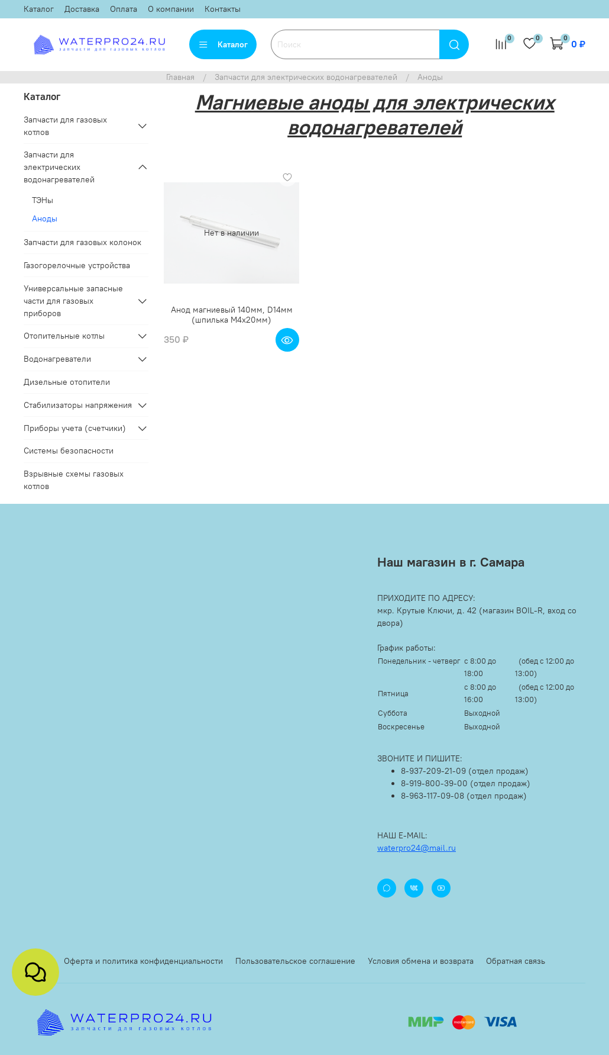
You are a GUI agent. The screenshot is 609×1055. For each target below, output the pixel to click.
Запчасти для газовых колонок (82, 242)
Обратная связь (515, 961)
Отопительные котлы (64, 335)
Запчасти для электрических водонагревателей (306, 77)
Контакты (223, 9)
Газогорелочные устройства (77, 265)
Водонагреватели (57, 358)
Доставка (81, 9)
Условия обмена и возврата (421, 961)
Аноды (44, 218)
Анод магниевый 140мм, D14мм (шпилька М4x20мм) (232, 315)
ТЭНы (42, 200)
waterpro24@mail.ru (416, 847)
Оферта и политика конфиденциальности (143, 961)
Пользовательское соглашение (295, 961)
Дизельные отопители (67, 382)
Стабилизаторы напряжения (78, 405)
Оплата (123, 9)
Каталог (39, 9)
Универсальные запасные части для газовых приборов (73, 301)
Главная (180, 77)
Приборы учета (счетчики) (75, 428)
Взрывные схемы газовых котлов (74, 479)
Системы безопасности (69, 450)
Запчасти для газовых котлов (65, 125)
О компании (171, 9)
